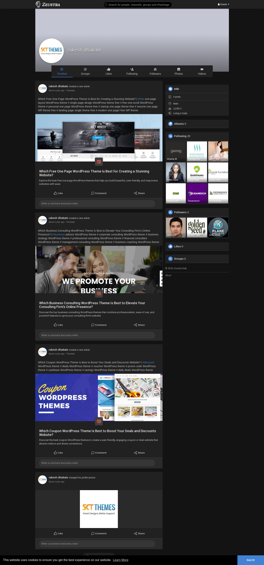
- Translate (68, 90)
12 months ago (56, 90)
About (168, 275)
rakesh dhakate (84, 50)
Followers (180, 212)
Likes (177, 246)
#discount (148, 362)
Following (180, 136)
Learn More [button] (120, 560)
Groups (179, 258)
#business (59, 234)
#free (141, 98)
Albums (179, 123)
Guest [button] (223, 4)
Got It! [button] (251, 560)
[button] (137, 4)
